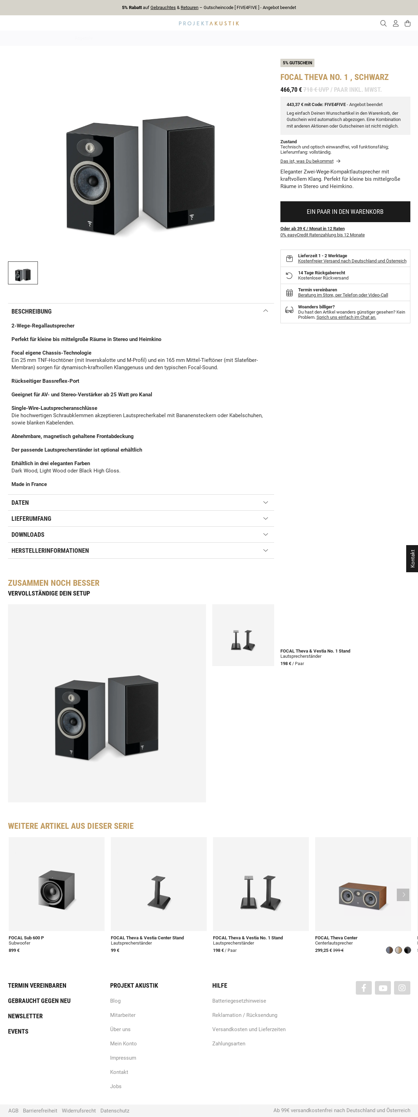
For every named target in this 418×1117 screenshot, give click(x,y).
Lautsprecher (277, 38)
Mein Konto (123, 1044)
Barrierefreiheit (40, 1111)
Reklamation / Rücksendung (244, 1015)
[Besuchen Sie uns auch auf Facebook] (364, 988)
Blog (115, 1001)
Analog (170, 38)
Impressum (123, 1058)
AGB (13, 1111)
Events (18, 1031)
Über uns (120, 1029)
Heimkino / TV (238, 38)
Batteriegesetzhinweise (239, 1001)
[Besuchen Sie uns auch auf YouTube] (383, 988)
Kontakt (119, 1072)
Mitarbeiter (123, 1015)
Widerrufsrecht (79, 1111)
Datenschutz (114, 1111)
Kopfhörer (311, 38)
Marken (144, 38)
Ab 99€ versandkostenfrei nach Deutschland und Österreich (341, 1110)
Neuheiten (114, 38)
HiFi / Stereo (201, 38)
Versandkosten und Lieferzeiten (249, 1029)
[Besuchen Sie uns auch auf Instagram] (402, 988)
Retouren (189, 7)
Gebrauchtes (163, 7)
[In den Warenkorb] (345, 211)
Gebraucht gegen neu (39, 1000)
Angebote (84, 38)
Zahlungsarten (228, 1044)
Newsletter (25, 1016)
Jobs (116, 1086)
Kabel (338, 38)
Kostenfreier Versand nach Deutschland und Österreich (352, 261)
